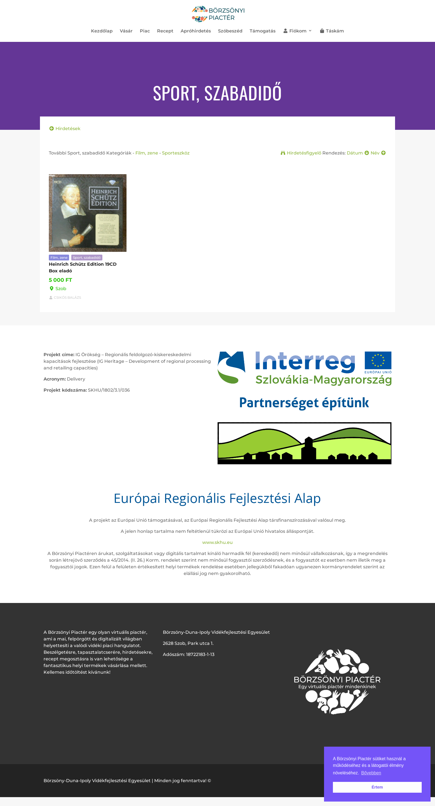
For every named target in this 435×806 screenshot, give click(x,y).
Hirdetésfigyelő (300, 153)
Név (378, 153)
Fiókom (295, 31)
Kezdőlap (102, 31)
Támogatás (262, 31)
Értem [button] (377, 787)
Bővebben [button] (371, 772)
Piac (145, 31)
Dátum (358, 153)
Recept (165, 31)
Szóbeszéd (230, 31)
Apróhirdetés (196, 31)
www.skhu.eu (217, 542)
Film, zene (146, 153)
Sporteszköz (175, 153)
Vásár (126, 31)
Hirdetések (64, 128)
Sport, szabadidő (87, 257)
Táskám (331, 31)
